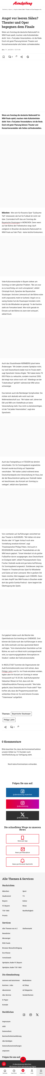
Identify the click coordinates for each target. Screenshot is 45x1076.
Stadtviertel (6, 896)
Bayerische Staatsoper (11, 222)
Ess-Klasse (6, 953)
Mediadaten (27, 980)
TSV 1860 (5, 911)
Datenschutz (6, 1031)
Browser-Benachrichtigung (12, 948)
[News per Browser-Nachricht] (22, 862)
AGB (3, 1026)
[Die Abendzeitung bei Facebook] (22, 792)
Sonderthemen (28, 995)
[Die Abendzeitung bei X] (22, 815)
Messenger (6, 938)
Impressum (6, 1021)
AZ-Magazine (27, 990)
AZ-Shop (26, 985)
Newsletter (6, 933)
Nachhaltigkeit (28, 911)
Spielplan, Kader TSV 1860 (12, 967)
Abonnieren (6, 990)
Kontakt (5, 1005)
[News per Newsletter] (22, 850)
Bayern (10, 9)
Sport (24, 891)
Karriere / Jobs (7, 985)
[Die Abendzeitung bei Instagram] (22, 804)
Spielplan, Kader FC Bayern (12, 962)
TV (24, 896)
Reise (25, 906)
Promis (4, 915)
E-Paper (5, 1000)
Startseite (4, 9)
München (5, 891)
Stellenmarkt (27, 928)
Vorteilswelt (6, 958)
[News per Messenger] (22, 838)
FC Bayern (6, 906)
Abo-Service (6, 995)
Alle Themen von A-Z (9, 928)
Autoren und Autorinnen (11, 980)
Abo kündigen (7, 1041)
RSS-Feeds (6, 943)
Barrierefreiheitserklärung (11, 1036)
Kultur (25, 901)
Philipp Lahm (7, 671)
